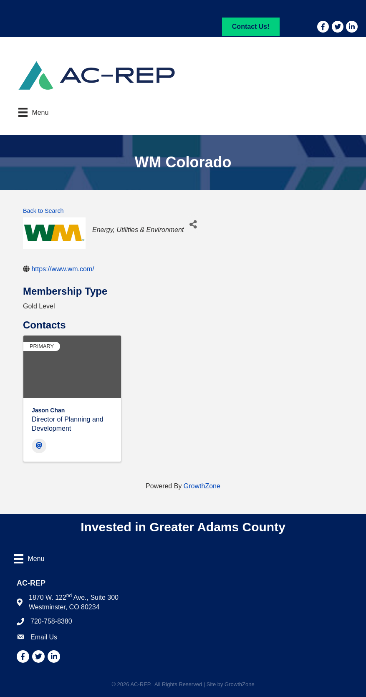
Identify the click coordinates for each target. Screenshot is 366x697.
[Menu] (33, 112)
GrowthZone (202, 486)
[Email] (39, 446)
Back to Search (43, 210)
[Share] (193, 224)
